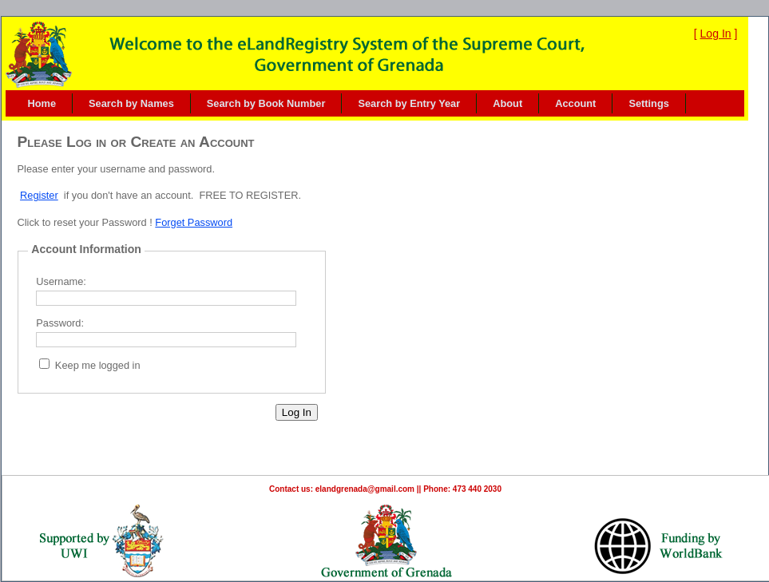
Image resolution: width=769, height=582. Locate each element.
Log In (715, 33)
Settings (648, 103)
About (507, 103)
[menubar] (349, 103)
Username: (61, 281)
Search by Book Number (266, 103)
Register (39, 195)
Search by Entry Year (409, 103)
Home (42, 103)
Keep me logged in (98, 365)
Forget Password (193, 222)
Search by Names (131, 103)
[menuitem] (42, 103)
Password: (60, 323)
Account (575, 103)
